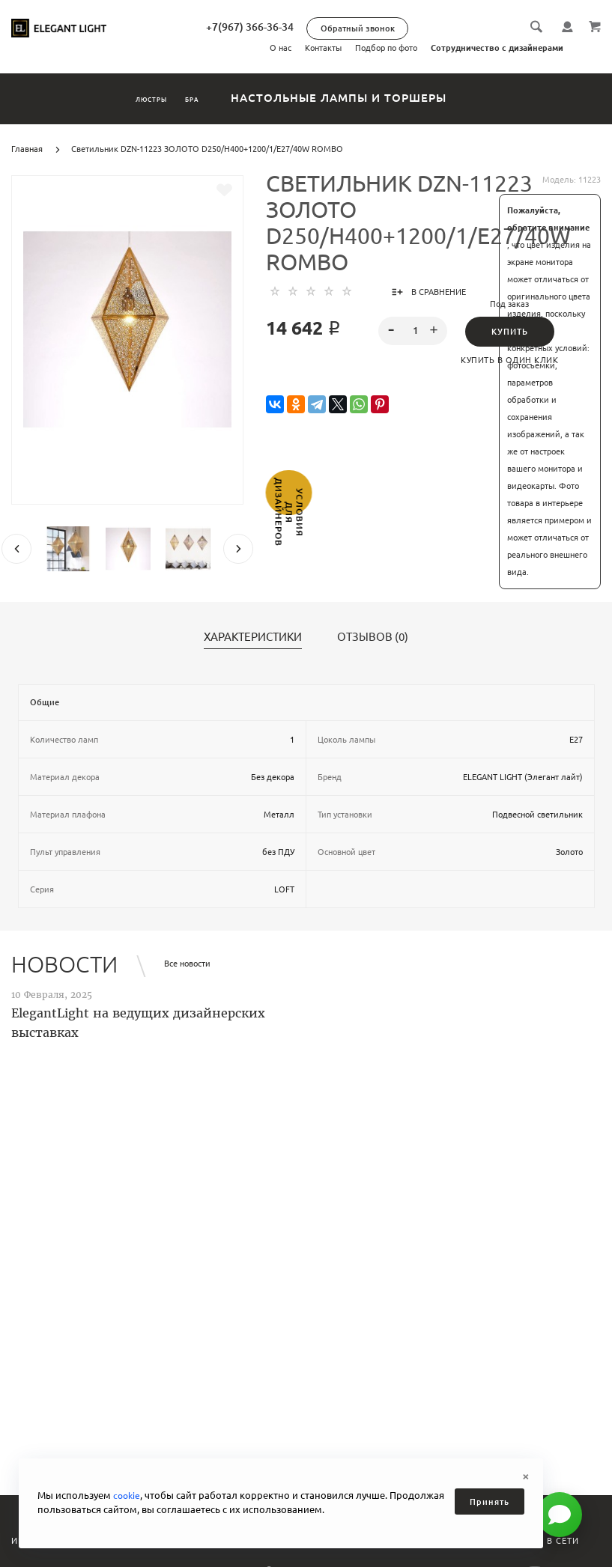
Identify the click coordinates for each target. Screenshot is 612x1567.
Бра (218, 97)
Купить (509, 331)
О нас (280, 47)
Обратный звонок (423, 28)
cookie (127, 1495)
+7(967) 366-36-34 (315, 27)
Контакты (323, 47)
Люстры (132, 97)
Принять (489, 1501)
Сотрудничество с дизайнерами (497, 47)
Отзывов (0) (372, 637)
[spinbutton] (413, 331)
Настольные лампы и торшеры (385, 97)
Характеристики (253, 637)
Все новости (187, 963)
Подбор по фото (386, 47)
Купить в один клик (509, 360)
